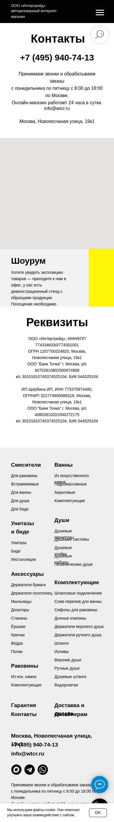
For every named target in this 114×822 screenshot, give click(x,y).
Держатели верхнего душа (79, 626)
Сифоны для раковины (76, 610)
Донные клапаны (70, 618)
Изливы (62, 651)
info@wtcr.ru (57, 108)
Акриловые (65, 492)
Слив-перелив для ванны (78, 601)
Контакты (24, 714)
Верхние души (68, 660)
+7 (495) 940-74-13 (57, 57)
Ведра (17, 643)
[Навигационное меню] (100, 13)
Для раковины (24, 475)
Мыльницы (21, 601)
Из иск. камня (23, 676)
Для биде (20, 509)
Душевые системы (72, 539)
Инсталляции (23, 559)
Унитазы (19, 542)
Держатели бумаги (28, 584)
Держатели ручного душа (78, 635)
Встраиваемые (25, 484)
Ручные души (67, 668)
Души (62, 520)
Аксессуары (27, 574)
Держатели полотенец (32, 593)
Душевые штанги (70, 676)
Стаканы (19, 618)
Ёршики (18, 626)
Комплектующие (26, 685)
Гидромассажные (71, 484)
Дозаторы (20, 610)
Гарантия (23, 705)
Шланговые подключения (78, 593)
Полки (17, 651)
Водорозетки (66, 685)
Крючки (18, 635)
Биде (16, 551)
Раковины (24, 666)
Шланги (62, 643)
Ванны (64, 465)
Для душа (20, 500)
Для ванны (21, 492)
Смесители (26, 465)
